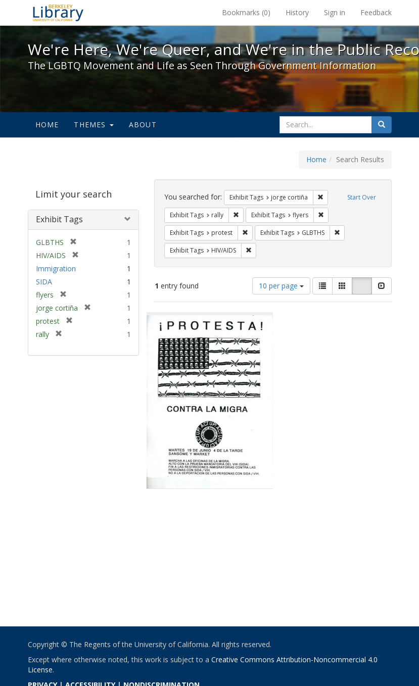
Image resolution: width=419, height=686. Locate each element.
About (143, 124)
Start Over (361, 197)
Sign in (334, 12)
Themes (93, 124)
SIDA (44, 281)
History (297, 12)
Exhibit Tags (59, 219)
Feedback (376, 12)
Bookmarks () (246, 12)
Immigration (56, 268)
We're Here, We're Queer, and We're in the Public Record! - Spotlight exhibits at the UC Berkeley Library (58, 12)
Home (47, 124)
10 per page (281, 285)
